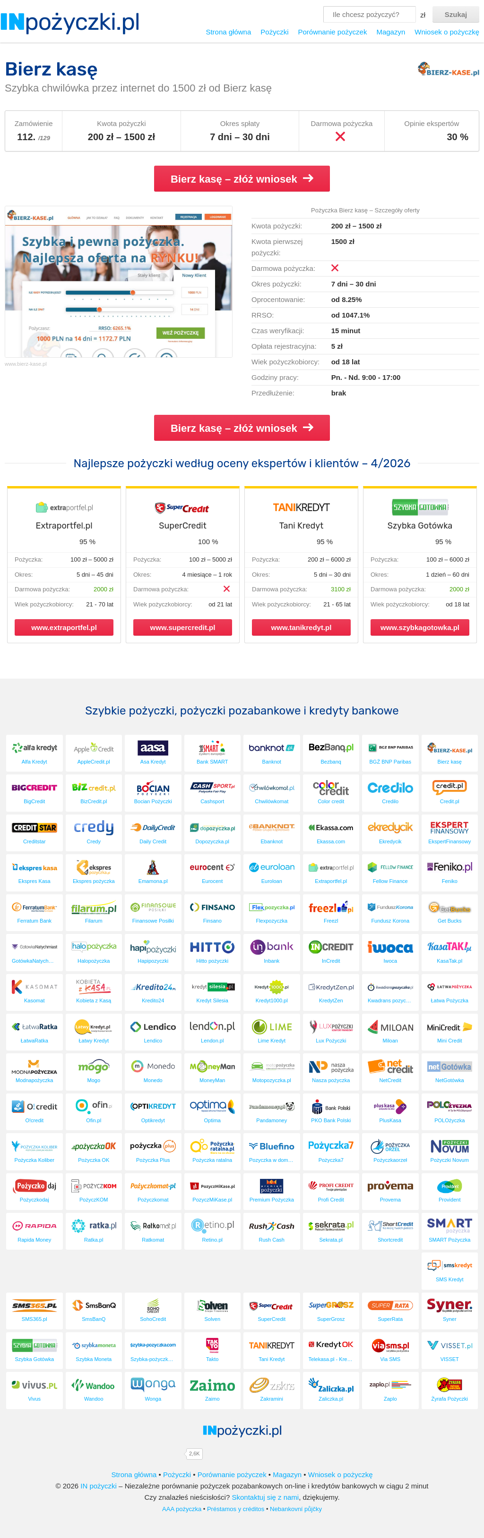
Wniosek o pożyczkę (447, 32)
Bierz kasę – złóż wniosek (242, 179)
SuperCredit (183, 526)
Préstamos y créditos (235, 1509)
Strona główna (228, 32)
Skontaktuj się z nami (265, 1497)
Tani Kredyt (301, 526)
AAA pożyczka (181, 1509)
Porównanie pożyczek (332, 32)
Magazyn (390, 32)
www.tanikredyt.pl (301, 627)
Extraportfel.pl (63, 526)
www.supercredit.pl (183, 627)
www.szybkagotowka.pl (419, 627)
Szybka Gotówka (420, 526)
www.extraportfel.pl (64, 627)
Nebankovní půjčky (296, 1509)
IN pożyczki (98, 1486)
